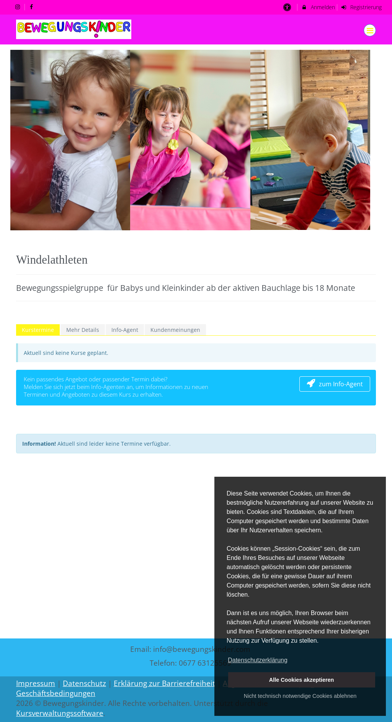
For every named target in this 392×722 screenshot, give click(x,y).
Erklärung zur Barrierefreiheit (164, 683)
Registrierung (361, 7)
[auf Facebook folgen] (32, 6)
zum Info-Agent (335, 384)
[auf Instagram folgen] (18, 6)
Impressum (35, 683)
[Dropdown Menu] (370, 30)
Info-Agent (124, 329)
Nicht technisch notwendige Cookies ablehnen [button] (300, 696)
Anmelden (318, 7)
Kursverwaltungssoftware (59, 713)
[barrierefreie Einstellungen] (287, 7)
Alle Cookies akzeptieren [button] (301, 680)
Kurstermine (38, 329)
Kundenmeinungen (175, 329)
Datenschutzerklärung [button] (257, 660)
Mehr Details (82, 329)
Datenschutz (84, 683)
